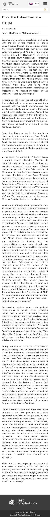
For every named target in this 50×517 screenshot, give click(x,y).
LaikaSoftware (34, 515)
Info (4, 33)
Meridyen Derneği (22, 512)
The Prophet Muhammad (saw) (24, 33)
